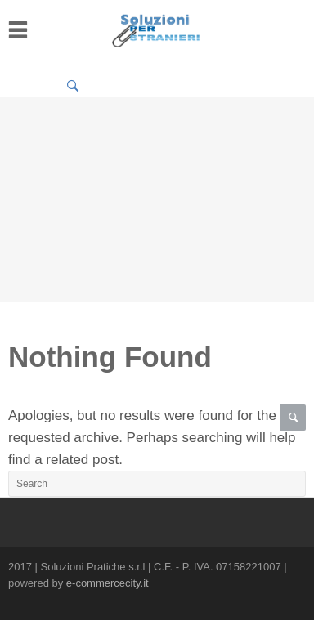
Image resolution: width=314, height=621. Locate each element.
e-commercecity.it (107, 583)
